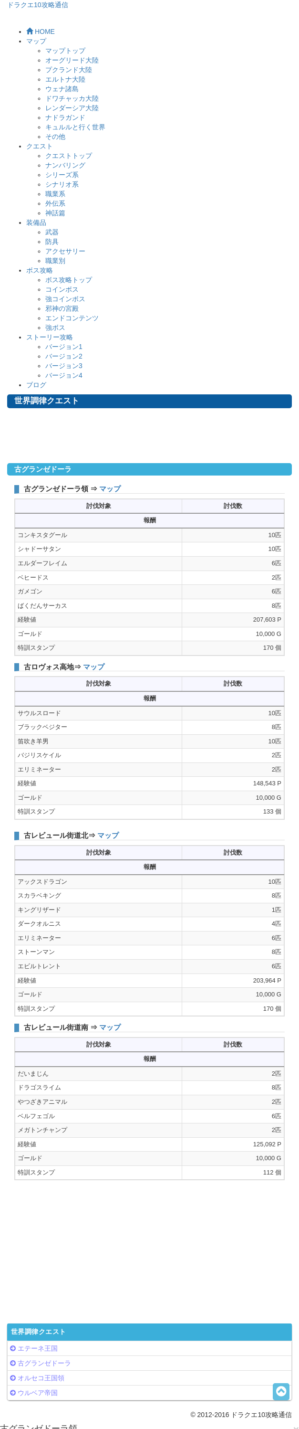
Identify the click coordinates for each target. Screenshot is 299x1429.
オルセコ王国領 (41, 1378)
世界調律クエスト (38, 1331)
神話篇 (55, 213)
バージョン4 (63, 375)
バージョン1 (63, 346)
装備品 (36, 222)
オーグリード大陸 (72, 60)
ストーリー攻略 (49, 337)
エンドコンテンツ (72, 318)
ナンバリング (65, 165)
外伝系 (55, 203)
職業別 (55, 261)
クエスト (39, 146)
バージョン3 (63, 366)
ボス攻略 (39, 270)
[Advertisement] (149, 437)
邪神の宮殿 (62, 308)
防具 (52, 241)
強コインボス (65, 299)
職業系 (55, 194)
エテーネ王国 (38, 1348)
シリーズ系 (62, 175)
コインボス (62, 289)
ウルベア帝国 (38, 1393)
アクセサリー (65, 251)
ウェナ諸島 (62, 89)
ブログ (36, 385)
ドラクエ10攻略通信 (37, 5)
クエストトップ (68, 155)
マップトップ (65, 50)
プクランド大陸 (68, 70)
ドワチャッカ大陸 (72, 98)
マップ (36, 41)
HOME (40, 31)
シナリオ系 (62, 184)
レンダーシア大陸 (72, 108)
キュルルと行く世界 (75, 127)
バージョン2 (63, 356)
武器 (52, 232)
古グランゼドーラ (44, 1363)
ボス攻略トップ (68, 280)
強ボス (55, 327)
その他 (55, 136)
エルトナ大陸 (65, 79)
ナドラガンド (65, 117)
